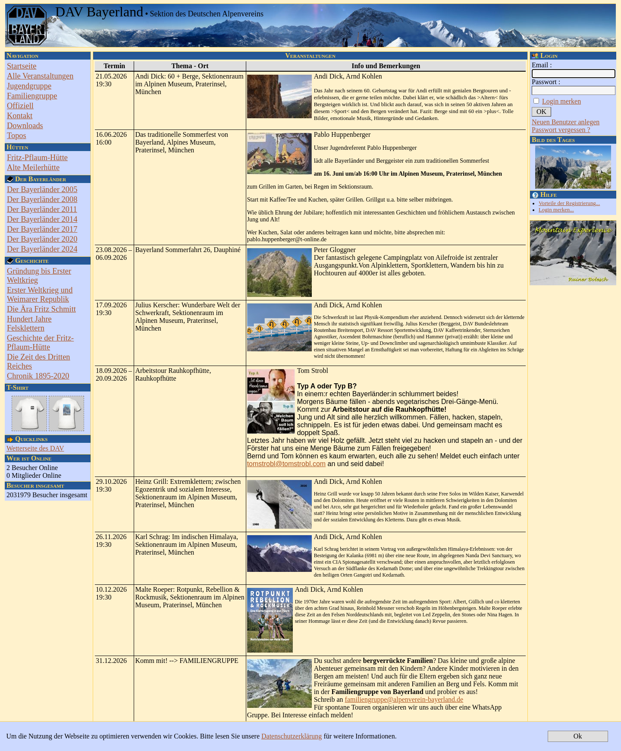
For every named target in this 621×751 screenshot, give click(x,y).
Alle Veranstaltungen (40, 76)
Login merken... (556, 210)
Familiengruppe (32, 96)
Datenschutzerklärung (291, 736)
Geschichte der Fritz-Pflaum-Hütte (40, 342)
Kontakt (19, 115)
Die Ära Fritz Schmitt (41, 309)
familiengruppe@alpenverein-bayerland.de (404, 699)
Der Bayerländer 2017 (42, 229)
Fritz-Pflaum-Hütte (37, 157)
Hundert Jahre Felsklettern (29, 323)
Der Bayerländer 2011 (42, 209)
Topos (16, 135)
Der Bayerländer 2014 (42, 219)
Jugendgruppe (29, 86)
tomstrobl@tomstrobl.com (286, 463)
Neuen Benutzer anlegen (565, 122)
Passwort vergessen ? (561, 129)
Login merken (561, 101)
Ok (578, 736)
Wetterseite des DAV (35, 448)
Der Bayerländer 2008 (42, 199)
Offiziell (20, 105)
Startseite (21, 66)
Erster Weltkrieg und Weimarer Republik (39, 294)
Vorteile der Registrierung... (569, 203)
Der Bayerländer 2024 (42, 249)
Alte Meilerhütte (33, 167)
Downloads (25, 125)
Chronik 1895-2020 (38, 376)
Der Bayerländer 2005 (42, 189)
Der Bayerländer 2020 (42, 239)
